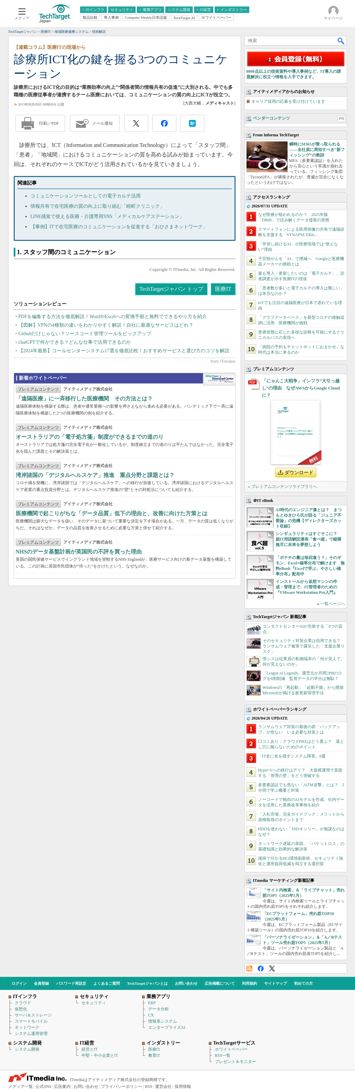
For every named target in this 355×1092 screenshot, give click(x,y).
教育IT (154, 1055)
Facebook (261, 968)
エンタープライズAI (167, 1027)
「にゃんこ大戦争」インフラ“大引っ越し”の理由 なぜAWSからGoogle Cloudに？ (301, 388)
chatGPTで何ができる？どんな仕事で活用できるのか (74, 342)
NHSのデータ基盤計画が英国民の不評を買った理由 (79, 552)
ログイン (19, 983)
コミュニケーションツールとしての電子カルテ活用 (85, 196)
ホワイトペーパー (231, 1049)
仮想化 (21, 1009)
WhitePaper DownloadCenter (219, 379)
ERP (152, 1002)
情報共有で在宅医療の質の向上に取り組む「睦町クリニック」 (97, 206)
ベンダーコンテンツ (271, 118)
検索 (341, 40)
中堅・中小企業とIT (99, 1055)
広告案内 (62, 1086)
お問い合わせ (186, 983)
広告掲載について (220, 983)
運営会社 (163, 1086)
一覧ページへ (332, 603)
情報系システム (162, 1021)
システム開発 (27, 1049)
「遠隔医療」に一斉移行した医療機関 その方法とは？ (84, 398)
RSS (249, 968)
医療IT (223, 289)
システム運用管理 (31, 1033)
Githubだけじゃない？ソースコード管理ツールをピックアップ (85, 333)
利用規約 (249, 983)
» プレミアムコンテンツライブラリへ (282, 486)
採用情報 (183, 1086)
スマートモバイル (31, 1021)
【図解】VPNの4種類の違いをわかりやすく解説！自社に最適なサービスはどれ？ (105, 325)
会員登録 (41, 983)
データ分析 (158, 1009)
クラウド (23, 1002)
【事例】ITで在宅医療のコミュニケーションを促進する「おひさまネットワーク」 (118, 226)
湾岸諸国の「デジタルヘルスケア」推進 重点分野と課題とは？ (95, 475)
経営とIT (89, 1049)
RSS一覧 (222, 1055)
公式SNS (43, 1086)
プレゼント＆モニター (235, 1061)
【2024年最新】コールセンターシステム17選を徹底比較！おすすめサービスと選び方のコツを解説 (123, 350)
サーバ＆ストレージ (33, 1015)
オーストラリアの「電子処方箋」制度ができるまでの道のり (90, 437)
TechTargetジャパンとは (147, 983)
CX (151, 1015)
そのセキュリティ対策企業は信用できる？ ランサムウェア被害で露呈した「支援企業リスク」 (304, 646)
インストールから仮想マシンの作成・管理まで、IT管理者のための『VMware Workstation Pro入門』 (307, 587)
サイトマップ (275, 983)
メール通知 (102, 123)
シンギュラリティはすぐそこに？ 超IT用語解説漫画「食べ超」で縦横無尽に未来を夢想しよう (309, 539)
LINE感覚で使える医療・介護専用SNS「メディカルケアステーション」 (107, 216)
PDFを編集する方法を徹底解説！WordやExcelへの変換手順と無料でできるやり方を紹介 (112, 316)
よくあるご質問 (106, 983)
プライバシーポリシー (121, 1086)
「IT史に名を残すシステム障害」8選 (292, 756)
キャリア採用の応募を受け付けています (288, 101)
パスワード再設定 (71, 983)
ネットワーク (27, 1027)
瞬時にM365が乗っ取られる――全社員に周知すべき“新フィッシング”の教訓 (317, 150)
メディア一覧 (20, 1086)
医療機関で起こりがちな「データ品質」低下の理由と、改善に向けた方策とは (111, 513)
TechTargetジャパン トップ (171, 289)
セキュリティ (93, 1002)
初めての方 (303, 983)
